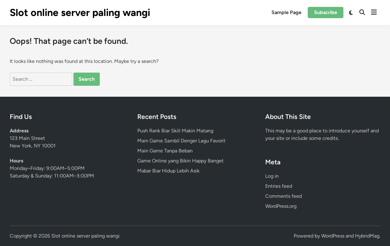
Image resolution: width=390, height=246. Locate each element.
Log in (272, 176)
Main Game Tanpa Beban (165, 151)
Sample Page (286, 12)
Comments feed (283, 196)
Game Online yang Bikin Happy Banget (180, 161)
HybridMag (367, 236)
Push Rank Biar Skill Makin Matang (175, 131)
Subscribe (325, 12)
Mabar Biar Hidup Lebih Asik (168, 171)
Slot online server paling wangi (80, 12)
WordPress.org (280, 206)
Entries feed (278, 186)
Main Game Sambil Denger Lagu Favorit (181, 141)
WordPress (332, 236)
